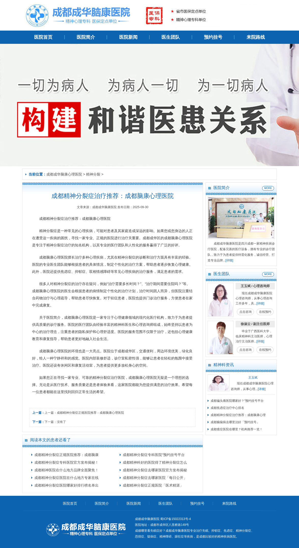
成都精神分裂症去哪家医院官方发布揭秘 (155, 470)
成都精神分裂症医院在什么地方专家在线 (66, 478)
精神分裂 (93, 174)
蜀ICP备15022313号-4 (175, 519)
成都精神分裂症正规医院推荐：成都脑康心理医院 (90, 413)
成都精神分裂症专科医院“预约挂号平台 (154, 455)
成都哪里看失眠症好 (148, 530)
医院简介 (86, 37)
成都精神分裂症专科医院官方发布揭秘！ (66, 462)
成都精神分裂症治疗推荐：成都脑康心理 (238, 415)
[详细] (229, 260)
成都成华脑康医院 (178, 530)
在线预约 (265, 312)
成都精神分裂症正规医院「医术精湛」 (153, 485)
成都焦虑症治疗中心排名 (227, 408)
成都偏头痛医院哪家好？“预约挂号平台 (237, 401)
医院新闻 (128, 37)
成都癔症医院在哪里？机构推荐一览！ (237, 429)
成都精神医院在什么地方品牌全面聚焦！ (66, 470)
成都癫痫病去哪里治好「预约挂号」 (235, 422)
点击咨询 (245, 312)
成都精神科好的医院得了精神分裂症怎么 (155, 462)
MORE (268, 188)
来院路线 (256, 37)
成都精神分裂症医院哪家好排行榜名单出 (66, 485)
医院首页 (43, 37)
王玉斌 (252, 377)
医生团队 (170, 37)
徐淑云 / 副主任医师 (255, 324)
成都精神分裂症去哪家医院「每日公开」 (155, 478)
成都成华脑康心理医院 (64, 174)
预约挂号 (213, 37)
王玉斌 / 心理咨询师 (255, 286)
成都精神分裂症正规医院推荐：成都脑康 (66, 455)
